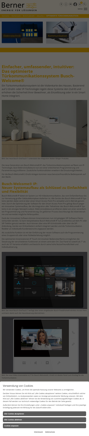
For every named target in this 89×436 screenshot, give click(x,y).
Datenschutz (50, 432)
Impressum (38, 432)
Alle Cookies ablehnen (13, 420)
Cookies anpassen (11, 426)
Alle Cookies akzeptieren (14, 414)
